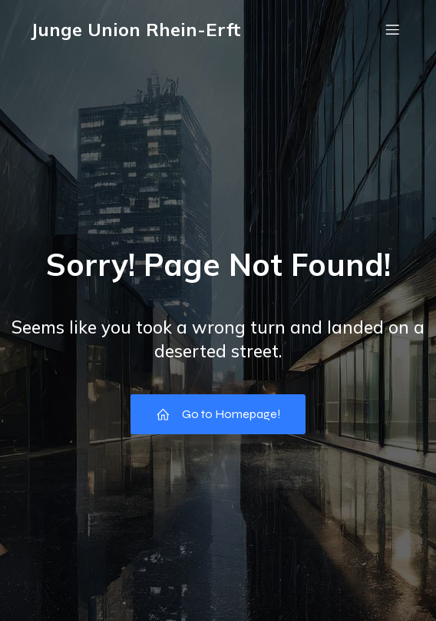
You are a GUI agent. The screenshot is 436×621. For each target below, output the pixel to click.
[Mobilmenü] (392, 29)
